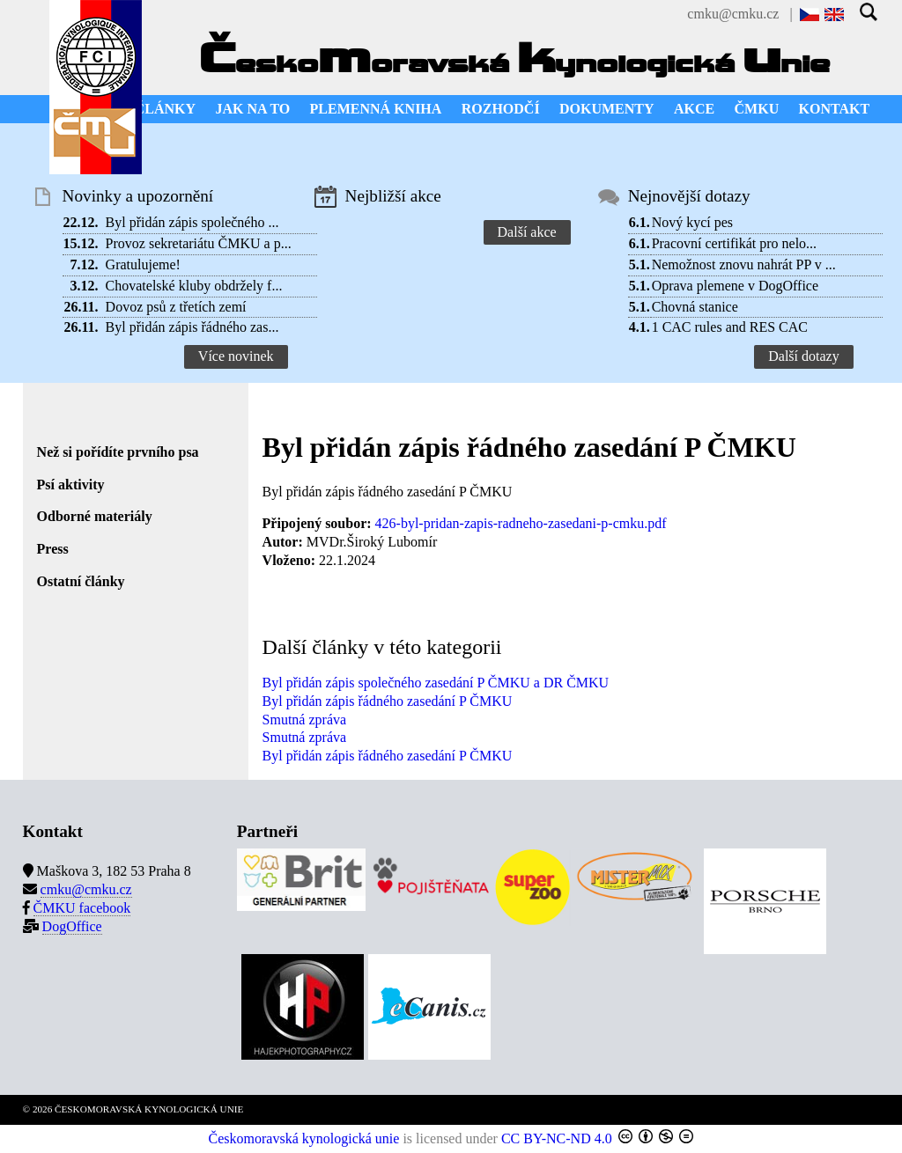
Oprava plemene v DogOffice (735, 285)
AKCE (694, 108)
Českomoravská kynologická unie (304, 1138)
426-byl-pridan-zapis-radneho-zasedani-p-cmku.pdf (521, 523)
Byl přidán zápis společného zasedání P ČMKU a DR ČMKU (436, 682)
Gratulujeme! (143, 264)
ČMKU (757, 108)
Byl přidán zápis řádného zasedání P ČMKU (387, 701)
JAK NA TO (252, 108)
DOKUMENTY (606, 108)
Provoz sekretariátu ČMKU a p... (199, 243)
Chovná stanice (695, 306)
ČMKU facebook (82, 907)
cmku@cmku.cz (733, 13)
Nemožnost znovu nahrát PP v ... (744, 264)
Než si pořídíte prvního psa (118, 451)
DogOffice (72, 926)
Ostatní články (81, 581)
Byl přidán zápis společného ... (192, 222)
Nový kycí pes (692, 222)
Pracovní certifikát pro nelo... (734, 243)
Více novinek (236, 356)
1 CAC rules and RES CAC (730, 326)
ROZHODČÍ (501, 108)
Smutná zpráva (304, 719)
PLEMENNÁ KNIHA (376, 108)
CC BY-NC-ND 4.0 (556, 1138)
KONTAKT (834, 108)
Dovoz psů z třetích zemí (176, 306)
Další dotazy (803, 356)
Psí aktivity (71, 484)
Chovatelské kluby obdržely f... (194, 285)
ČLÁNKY (165, 108)
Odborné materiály (94, 516)
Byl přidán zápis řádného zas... (192, 326)
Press (53, 548)
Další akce (527, 231)
